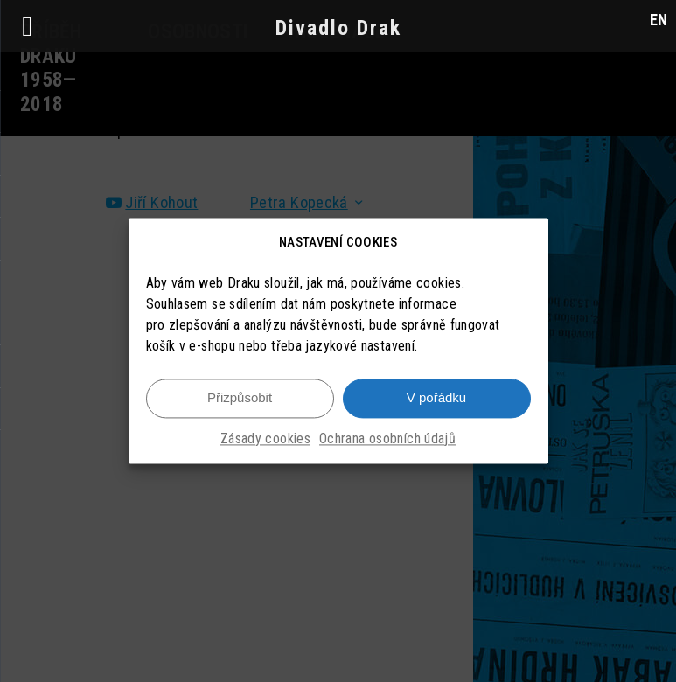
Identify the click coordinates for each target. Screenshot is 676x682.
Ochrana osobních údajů (387, 440)
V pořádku (436, 400)
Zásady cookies (265, 440)
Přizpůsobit (239, 400)
